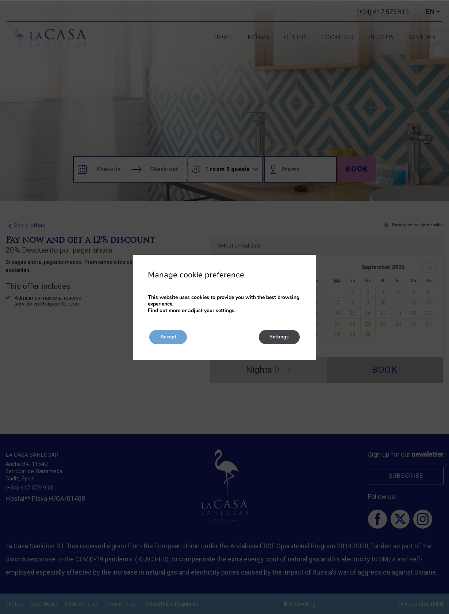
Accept (168, 337)
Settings (279, 337)
